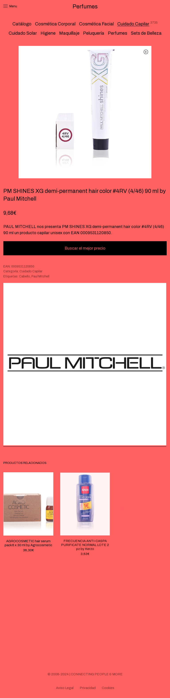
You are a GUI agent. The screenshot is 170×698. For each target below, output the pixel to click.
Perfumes (117, 33)
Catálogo (21, 23)
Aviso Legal (64, 688)
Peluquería (93, 33)
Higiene (48, 33)
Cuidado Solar (23, 33)
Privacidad (88, 688)
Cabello (24, 276)
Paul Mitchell (40, 276)
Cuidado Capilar (133, 23)
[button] (145, 51)
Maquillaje (69, 33)
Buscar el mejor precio (85, 248)
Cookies (108, 688)
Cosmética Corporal (55, 23)
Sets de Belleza (146, 33)
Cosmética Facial (96, 23)
